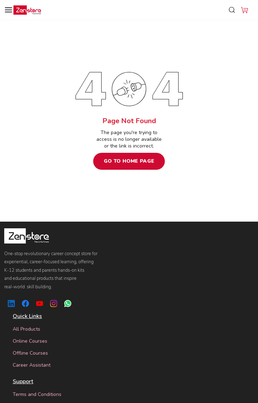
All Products (26, 329)
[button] (244, 9)
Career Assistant (31, 365)
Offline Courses (30, 353)
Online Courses (30, 341)
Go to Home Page (129, 161)
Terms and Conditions (37, 394)
